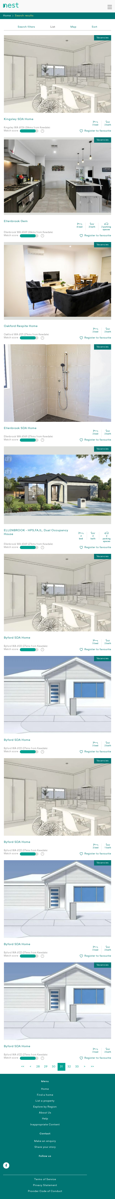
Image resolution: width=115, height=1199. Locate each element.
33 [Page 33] (77, 1066)
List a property (45, 1101)
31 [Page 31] (61, 1066)
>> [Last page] (92, 1066)
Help (45, 1119)
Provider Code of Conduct (45, 1191)
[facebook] (6, 1165)
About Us (45, 1113)
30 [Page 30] (54, 1066)
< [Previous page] (30, 1066)
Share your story (45, 1147)
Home (7, 16)
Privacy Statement (45, 1185)
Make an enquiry (45, 1141)
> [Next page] (85, 1066)
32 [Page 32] (69, 1066)
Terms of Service (45, 1179)
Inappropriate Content (45, 1124)
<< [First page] (22, 1066)
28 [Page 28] (38, 1066)
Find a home (45, 1095)
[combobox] (94, 27)
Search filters (26, 27)
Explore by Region (45, 1107)
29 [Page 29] (46, 1066)
